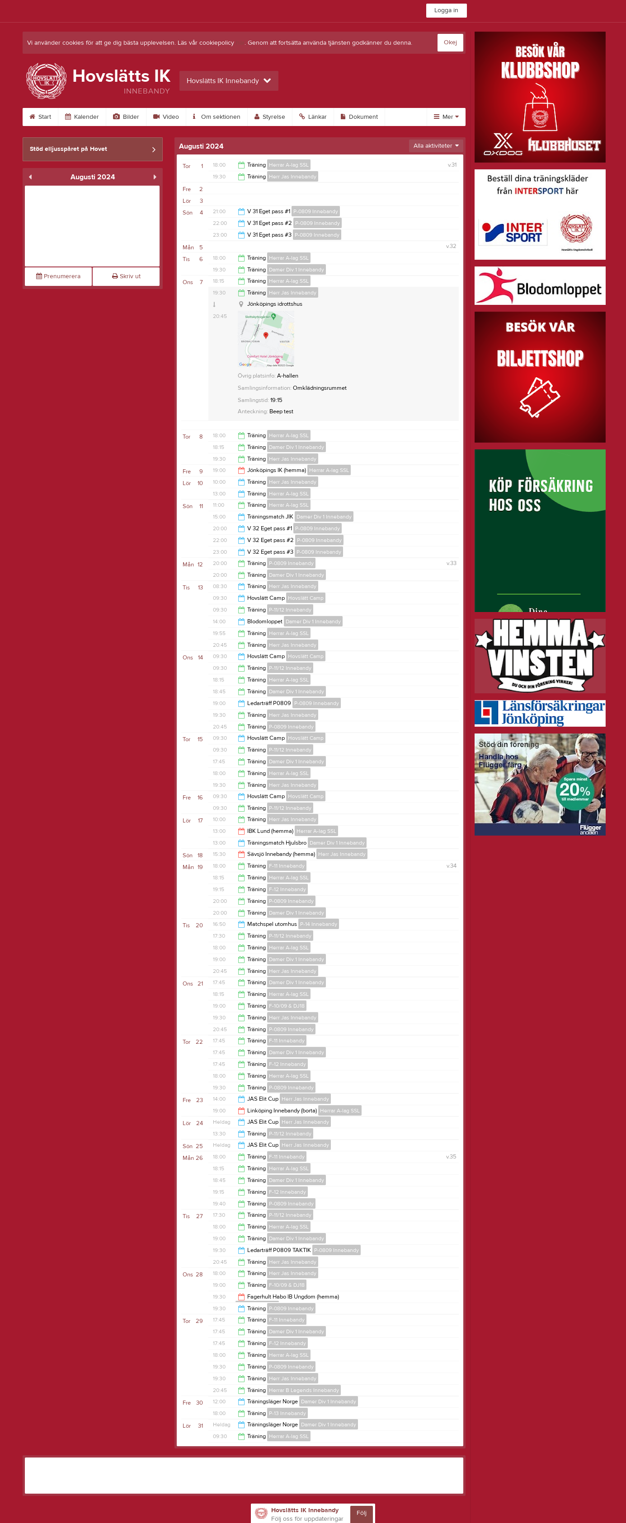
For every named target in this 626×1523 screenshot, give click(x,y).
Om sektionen (216, 117)
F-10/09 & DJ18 (287, 1005)
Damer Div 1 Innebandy (296, 269)
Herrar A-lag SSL (289, 164)
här (240, 43)
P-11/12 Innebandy (290, 609)
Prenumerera (58, 276)
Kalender (82, 117)
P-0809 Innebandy (315, 211)
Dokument (359, 117)
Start (40, 117)
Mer (446, 117)
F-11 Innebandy (287, 865)
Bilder (126, 117)
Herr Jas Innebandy (292, 176)
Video (166, 117)
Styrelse (269, 117)
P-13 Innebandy (287, 1413)
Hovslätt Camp (306, 598)
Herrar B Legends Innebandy (304, 1390)
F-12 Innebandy (287, 889)
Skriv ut (126, 276)
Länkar (313, 117)
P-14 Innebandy (318, 924)
